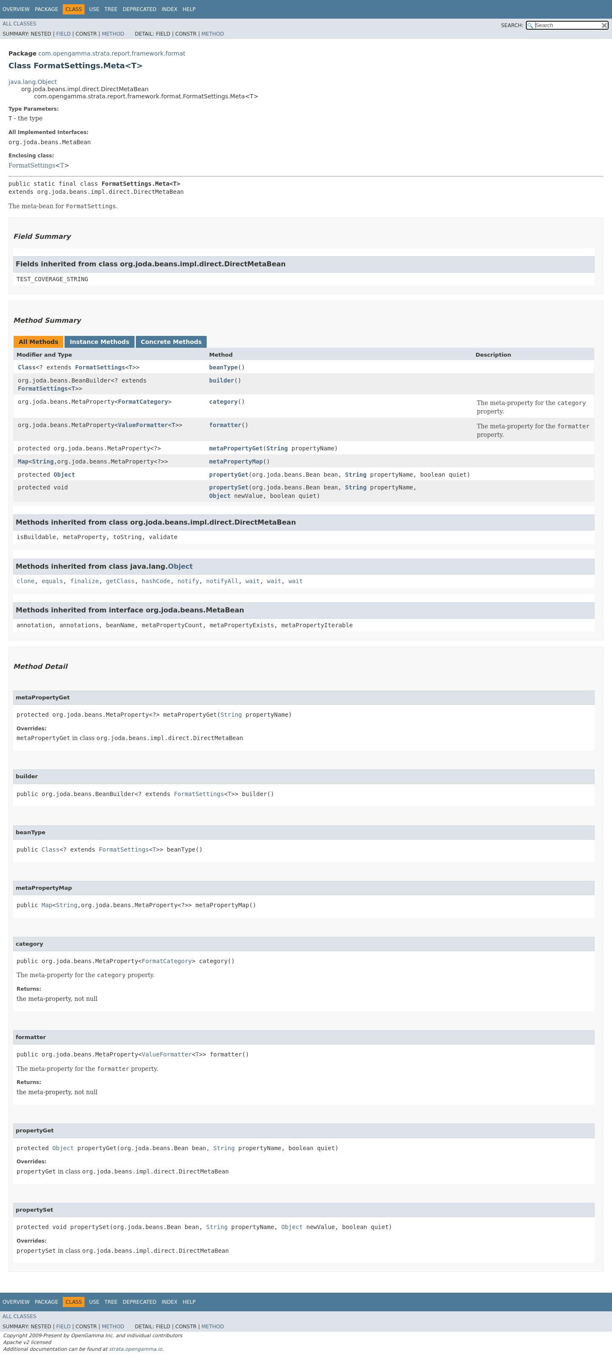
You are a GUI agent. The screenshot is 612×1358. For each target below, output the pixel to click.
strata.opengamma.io (135, 1349)
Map (23, 461)
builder (221, 380)
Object (64, 474)
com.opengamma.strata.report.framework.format (111, 53)
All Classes (19, 24)
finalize (84, 581)
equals (52, 581)
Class (27, 367)
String (277, 448)
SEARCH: (512, 25)
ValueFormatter (143, 425)
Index (170, 9)
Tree (111, 9)
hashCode (156, 581)
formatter (225, 425)
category (223, 401)
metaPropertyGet (236, 448)
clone (25, 581)
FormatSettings (31, 165)
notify (188, 581)
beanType (223, 367)
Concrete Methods (171, 341)
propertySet (229, 487)
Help (189, 9)
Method (113, 34)
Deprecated (140, 9)
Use (94, 9)
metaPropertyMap (236, 461)
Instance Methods (99, 341)
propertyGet (229, 474)
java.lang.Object (32, 81)
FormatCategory (143, 401)
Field (63, 34)
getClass (120, 581)
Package (46, 9)
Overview (16, 9)
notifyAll (222, 581)
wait (253, 581)
